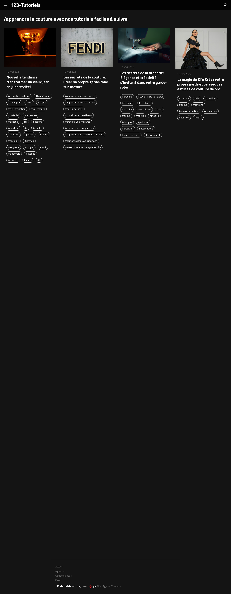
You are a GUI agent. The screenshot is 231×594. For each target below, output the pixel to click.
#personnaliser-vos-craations (81, 141)
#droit (42, 147)
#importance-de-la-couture (80, 102)
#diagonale (14, 154)
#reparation (210, 111)
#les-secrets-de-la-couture (80, 96)
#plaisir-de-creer (131, 135)
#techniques (144, 109)
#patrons (198, 105)
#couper (29, 147)
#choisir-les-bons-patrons (79, 128)
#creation (210, 98)
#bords (28, 160)
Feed (57, 580)
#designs (127, 122)
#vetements (38, 109)
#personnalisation (188, 111)
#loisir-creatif (152, 135)
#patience (143, 122)
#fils (159, 109)
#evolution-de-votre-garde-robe (83, 147)
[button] (225, 4)
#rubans (43, 134)
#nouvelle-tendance (19, 96)
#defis (198, 117)
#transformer (42, 96)
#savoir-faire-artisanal (150, 96)
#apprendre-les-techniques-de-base (84, 134)
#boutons (13, 134)
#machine (13, 128)
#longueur (13, 147)
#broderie (127, 96)
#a (25, 128)
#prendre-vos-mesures (77, 122)
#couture (13, 160)
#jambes (29, 141)
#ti (39, 160)
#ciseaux (13, 122)
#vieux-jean (14, 102)
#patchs (29, 134)
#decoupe (13, 141)
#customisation (17, 109)
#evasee (30, 154)
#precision (127, 128)
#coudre (37, 128)
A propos (59, 571)
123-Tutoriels (25, 5)
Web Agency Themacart (110, 586)
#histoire (127, 109)
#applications (146, 128)
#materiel (13, 115)
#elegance (127, 103)
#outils (140, 116)
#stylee (42, 102)
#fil (25, 122)
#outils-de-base (74, 109)
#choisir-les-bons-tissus (78, 115)
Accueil (59, 566)
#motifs (154, 116)
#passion (184, 117)
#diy (197, 98)
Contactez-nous (63, 575)
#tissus (126, 116)
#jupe (29, 102)
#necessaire (30, 115)
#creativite (145, 103)
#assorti (37, 122)
